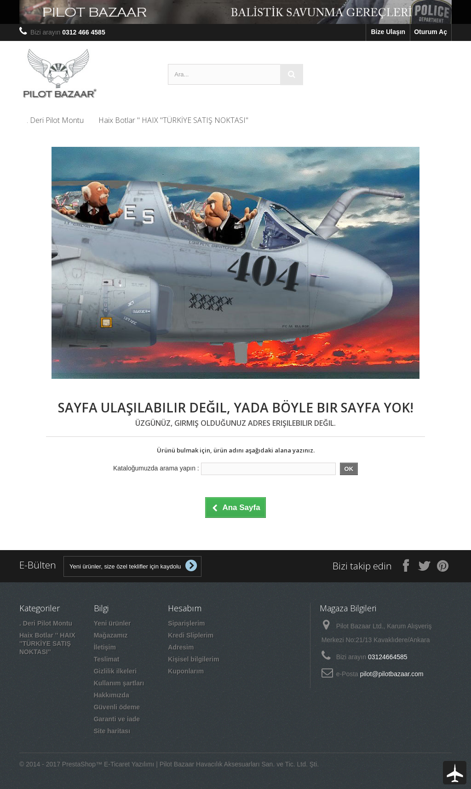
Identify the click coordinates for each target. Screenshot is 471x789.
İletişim (105, 647)
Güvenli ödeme (117, 707)
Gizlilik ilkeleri (115, 671)
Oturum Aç (430, 31)
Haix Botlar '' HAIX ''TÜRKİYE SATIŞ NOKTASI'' (173, 120)
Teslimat (107, 659)
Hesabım (184, 608)
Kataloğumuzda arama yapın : (156, 468)
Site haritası (112, 731)
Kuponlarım (186, 671)
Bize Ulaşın (388, 31)
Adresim (181, 647)
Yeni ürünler (112, 623)
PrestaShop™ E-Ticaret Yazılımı (108, 764)
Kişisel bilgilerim (193, 659)
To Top (454, 772)
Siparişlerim (186, 623)
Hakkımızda (111, 695)
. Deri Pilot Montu (55, 120)
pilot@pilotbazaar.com (392, 674)
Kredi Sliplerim (190, 635)
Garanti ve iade (117, 719)
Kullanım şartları (119, 683)
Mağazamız (111, 635)
